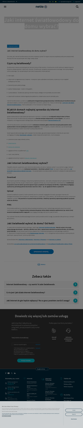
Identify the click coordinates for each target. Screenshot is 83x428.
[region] (41, 414)
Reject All (74, 414)
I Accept (73, 410)
